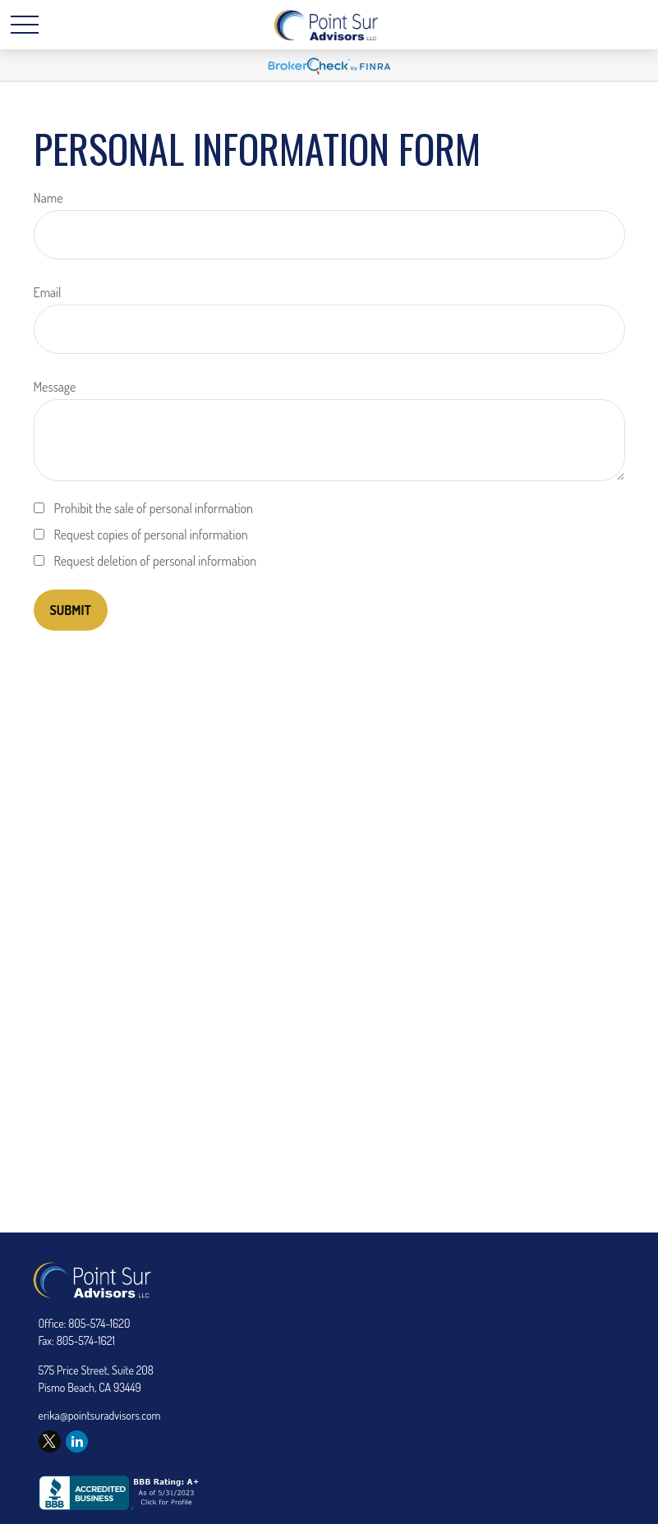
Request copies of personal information (151, 534)
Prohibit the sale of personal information (154, 508)
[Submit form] (71, 610)
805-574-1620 (99, 1323)
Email (48, 292)
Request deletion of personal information (155, 561)
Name (48, 198)
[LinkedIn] (77, 1441)
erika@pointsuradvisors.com (100, 1415)
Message (55, 387)
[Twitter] (50, 1441)
